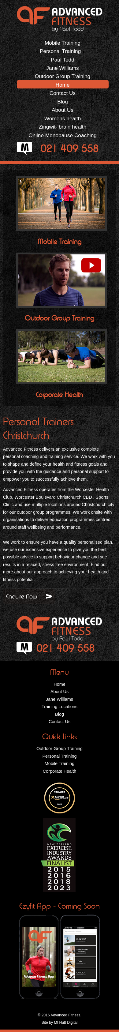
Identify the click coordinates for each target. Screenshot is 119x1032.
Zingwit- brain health (62, 127)
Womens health (62, 118)
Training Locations (59, 706)
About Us (62, 110)
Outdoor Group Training (62, 76)
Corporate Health (59, 394)
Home (62, 85)
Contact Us (63, 93)
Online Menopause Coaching (62, 135)
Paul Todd (62, 60)
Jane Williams (62, 68)
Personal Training (62, 51)
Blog (62, 102)
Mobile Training (62, 43)
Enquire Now (21, 596)
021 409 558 (69, 148)
